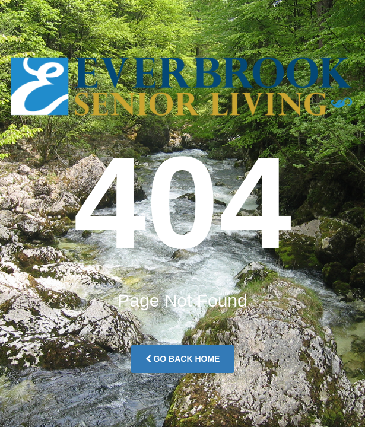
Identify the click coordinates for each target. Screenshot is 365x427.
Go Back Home (182, 359)
